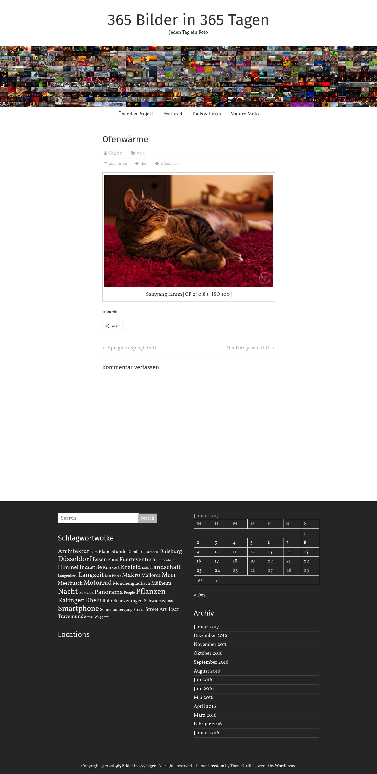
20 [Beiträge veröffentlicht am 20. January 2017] (270, 561)
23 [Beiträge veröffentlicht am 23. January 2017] (199, 570)
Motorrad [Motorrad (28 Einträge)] (98, 583)
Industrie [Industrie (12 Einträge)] (90, 567)
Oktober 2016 (208, 653)
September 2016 (211, 662)
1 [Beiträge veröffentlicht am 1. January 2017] (305, 533)
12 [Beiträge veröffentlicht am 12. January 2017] (252, 552)
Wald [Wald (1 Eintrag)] (90, 617)
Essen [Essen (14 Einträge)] (99, 560)
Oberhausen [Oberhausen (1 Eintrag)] (86, 593)
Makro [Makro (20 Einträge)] (131, 575)
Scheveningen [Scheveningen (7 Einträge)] (128, 600)
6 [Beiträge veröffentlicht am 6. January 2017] (269, 542)
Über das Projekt (136, 114)
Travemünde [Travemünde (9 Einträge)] (72, 616)
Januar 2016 (206, 733)
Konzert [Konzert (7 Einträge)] (111, 567)
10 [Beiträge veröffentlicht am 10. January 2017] (217, 552)
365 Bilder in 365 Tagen (189, 19)
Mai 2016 (203, 697)
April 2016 (205, 706)
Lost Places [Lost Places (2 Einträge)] (113, 576)
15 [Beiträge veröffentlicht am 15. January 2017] (306, 552)
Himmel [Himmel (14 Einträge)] (68, 568)
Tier (143, 163)
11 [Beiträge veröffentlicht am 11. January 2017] (235, 552)
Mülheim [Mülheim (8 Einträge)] (161, 583)
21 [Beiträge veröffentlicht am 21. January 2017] (288, 561)
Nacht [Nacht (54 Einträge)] (68, 592)
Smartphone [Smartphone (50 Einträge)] (78, 609)
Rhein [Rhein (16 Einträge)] (94, 600)
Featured (172, 114)
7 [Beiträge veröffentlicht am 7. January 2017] (287, 542)
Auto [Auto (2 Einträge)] (94, 552)
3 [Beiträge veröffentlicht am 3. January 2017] (216, 542)
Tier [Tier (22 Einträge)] (173, 609)
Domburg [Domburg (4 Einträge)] (135, 552)
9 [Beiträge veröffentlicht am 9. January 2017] (198, 552)
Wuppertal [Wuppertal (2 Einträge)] (103, 617)
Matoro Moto (244, 114)
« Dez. (200, 595)
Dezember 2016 (210, 635)
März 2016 (205, 715)
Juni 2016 (204, 688)
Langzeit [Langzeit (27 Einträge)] (91, 575)
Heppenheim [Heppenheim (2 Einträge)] (166, 560)
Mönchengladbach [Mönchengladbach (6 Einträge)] (131, 583)
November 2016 (211, 644)
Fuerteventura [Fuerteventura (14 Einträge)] (137, 560)
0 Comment (167, 163)
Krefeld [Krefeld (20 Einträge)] (131, 567)
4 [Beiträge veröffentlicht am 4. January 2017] (234, 542)
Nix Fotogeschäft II (250, 348)
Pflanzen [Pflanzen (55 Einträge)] (151, 592)
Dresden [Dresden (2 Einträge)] (152, 552)
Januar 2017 (206, 627)
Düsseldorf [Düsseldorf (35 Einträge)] (74, 559)
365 (141, 153)
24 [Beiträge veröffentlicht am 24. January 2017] (217, 570)
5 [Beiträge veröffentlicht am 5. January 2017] (251, 542)
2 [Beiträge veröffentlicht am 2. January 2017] (198, 542)
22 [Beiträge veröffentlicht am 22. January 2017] (306, 561)
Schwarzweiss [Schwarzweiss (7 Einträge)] (158, 600)
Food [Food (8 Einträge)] (113, 559)
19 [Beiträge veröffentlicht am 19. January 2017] (252, 561)
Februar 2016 (208, 724)
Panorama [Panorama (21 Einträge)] (109, 592)
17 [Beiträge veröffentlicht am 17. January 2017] (217, 561)
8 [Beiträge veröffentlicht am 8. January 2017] (305, 542)
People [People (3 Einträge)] (129, 592)
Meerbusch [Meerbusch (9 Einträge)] (70, 583)
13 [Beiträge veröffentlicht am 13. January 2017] (270, 552)
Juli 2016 (203, 679)
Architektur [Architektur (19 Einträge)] (74, 551)
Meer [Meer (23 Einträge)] (169, 575)
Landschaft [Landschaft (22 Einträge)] (165, 567)
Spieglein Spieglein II (129, 348)
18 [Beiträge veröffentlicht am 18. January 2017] (235, 561)
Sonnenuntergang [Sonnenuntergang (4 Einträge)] (116, 610)
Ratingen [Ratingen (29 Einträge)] (71, 600)
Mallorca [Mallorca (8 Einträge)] (151, 575)
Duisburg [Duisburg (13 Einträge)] (170, 552)
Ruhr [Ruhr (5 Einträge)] (107, 601)
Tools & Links (206, 114)
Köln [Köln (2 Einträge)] (145, 568)
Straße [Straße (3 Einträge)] (139, 609)
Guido (115, 153)
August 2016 (207, 671)
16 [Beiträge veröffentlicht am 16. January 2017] (199, 561)
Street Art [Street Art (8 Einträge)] (156, 609)
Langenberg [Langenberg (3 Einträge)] (68, 575)
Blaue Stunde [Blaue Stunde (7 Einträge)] (112, 551)
